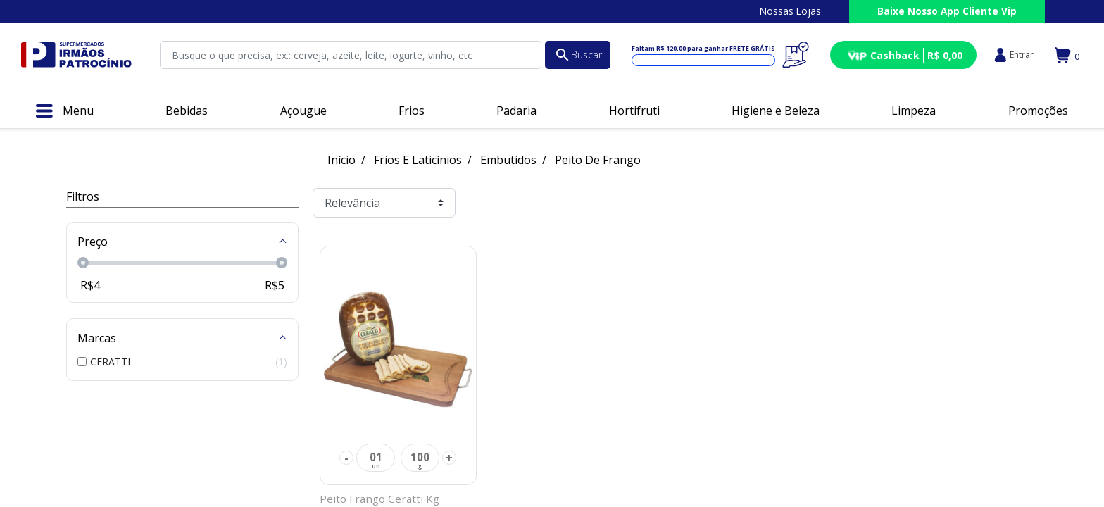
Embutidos (508, 160)
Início (341, 160)
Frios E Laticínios (418, 160)
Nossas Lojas (790, 11)
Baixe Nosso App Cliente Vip (947, 11)
